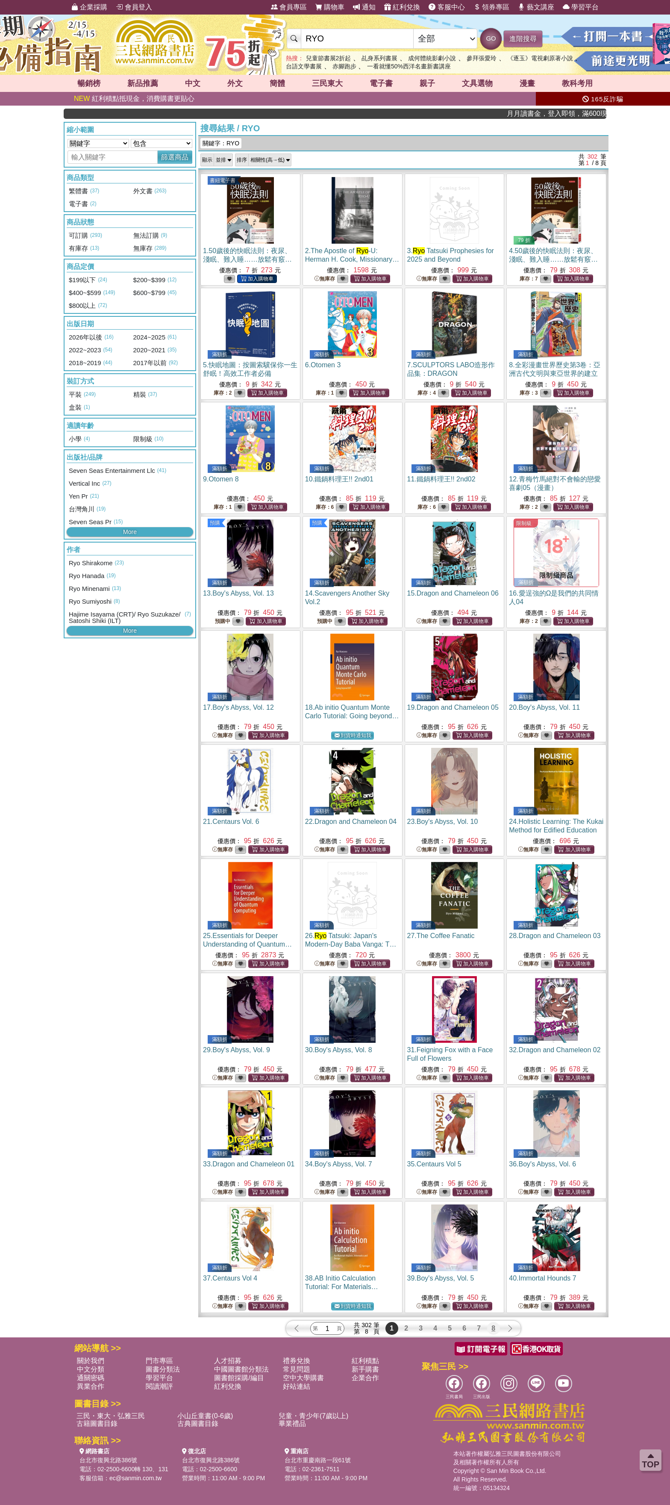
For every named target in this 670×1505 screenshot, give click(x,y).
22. (351, 821)
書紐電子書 (222, 180)
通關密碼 (90, 1377)
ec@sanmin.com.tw (135, 1478)
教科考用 (577, 83)
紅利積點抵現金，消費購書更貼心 (134, 98)
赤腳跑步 (344, 66)
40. (542, 1278)
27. (441, 935)
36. (542, 1164)
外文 (235, 83)
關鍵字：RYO (221, 143)
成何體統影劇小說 (432, 58)
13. (238, 593)
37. (230, 1278)
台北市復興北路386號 (108, 1460)
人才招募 (227, 1360)
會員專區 (289, 7)
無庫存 (324, 279)
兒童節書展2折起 (328, 58)
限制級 (524, 523)
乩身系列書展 (379, 58)
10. (339, 479)
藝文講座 (536, 7)
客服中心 (446, 7)
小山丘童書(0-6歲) (205, 1415)
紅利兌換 (402, 7)
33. (248, 1164)
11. (441, 479)
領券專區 (491, 7)
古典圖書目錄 (197, 1423)
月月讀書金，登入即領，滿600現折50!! (578, 113)
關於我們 (90, 1360)
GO (491, 38)
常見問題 (296, 1369)
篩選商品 (174, 157)
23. (442, 821)
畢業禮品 (292, 1423)
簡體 (277, 83)
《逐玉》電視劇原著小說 (540, 58)
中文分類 (90, 1369)
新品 (142, 83)
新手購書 (365, 1369)
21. (231, 821)
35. (434, 1164)
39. (440, 1278)
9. (221, 479)
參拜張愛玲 (482, 58)
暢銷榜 (88, 83)
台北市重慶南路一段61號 (318, 1460)
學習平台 (581, 7)
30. (338, 1050)
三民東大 (327, 83)
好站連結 (296, 1386)
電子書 (381, 83)
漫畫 (527, 83)
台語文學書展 (304, 66)
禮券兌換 (296, 1360)
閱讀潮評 (159, 1386)
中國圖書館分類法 (241, 1369)
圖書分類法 (163, 1369)
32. (554, 1050)
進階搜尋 (523, 38)
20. (544, 707)
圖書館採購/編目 (239, 1377)
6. (323, 365)
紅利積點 (365, 1360)
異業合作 (90, 1386)
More (130, 531)
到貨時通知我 (353, 735)
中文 (192, 83)
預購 (215, 523)
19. (453, 707)
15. (453, 593)
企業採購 (89, 7)
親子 (427, 83)
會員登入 (134, 7)
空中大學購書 (303, 1377)
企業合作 (365, 1377)
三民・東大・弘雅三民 (110, 1415)
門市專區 (159, 1360)
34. (338, 1164)
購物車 (329, 7)
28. (554, 935)
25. (247, 944)
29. (236, 1050)
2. (352, 259)
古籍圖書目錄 (97, 1423)
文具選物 (477, 83)
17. (238, 707)
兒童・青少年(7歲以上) (314, 1415)
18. (352, 716)
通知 (364, 7)
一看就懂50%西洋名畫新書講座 (409, 66)
